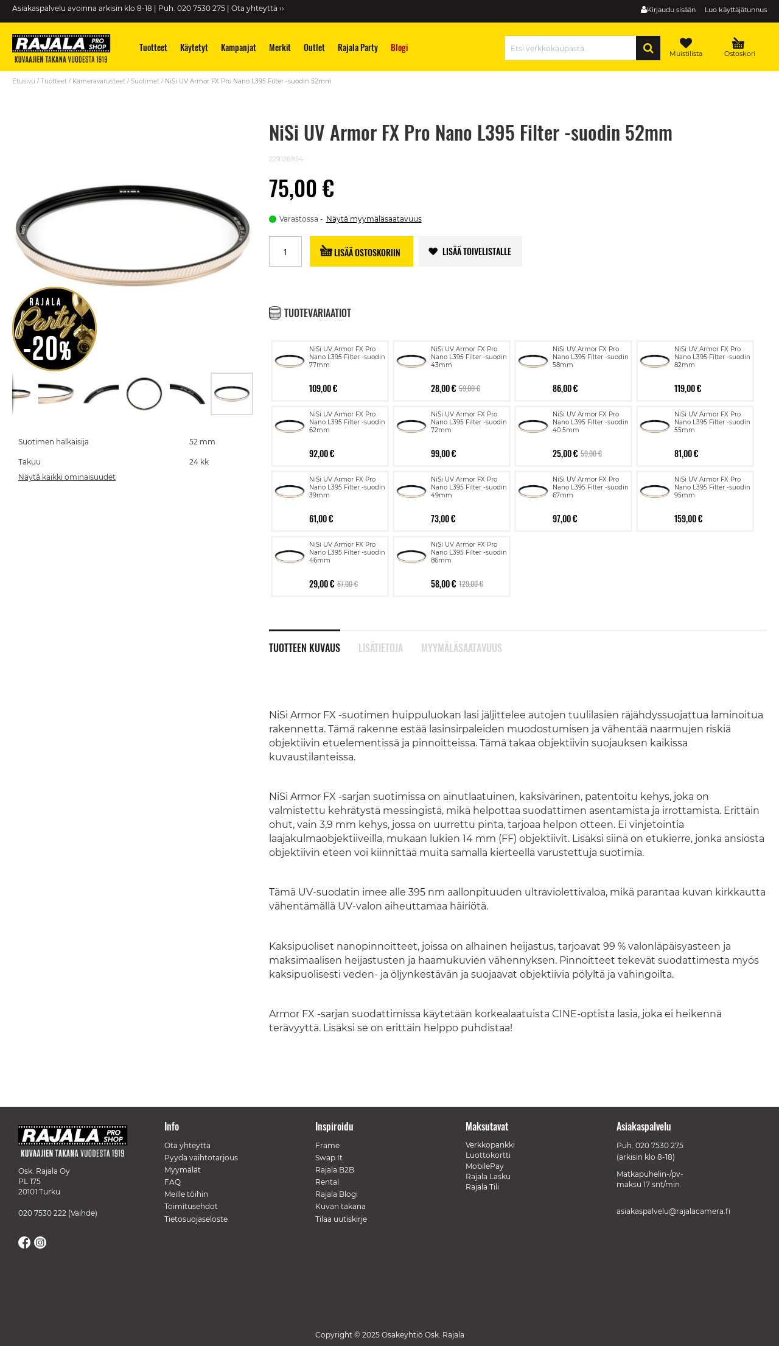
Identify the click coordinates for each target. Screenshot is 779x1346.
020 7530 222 (42, 1213)
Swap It (329, 1157)
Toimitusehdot (191, 1206)
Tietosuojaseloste (196, 1219)
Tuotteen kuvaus (304, 646)
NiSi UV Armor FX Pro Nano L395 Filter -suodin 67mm (591, 487)
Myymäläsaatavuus (461, 646)
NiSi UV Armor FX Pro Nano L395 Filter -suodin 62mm (347, 422)
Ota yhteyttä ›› (257, 8)
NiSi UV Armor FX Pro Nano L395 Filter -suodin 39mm (347, 487)
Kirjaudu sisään (671, 9)
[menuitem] (153, 47)
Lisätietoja (380, 646)
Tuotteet (54, 81)
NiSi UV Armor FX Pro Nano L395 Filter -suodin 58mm (591, 357)
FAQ (172, 1182)
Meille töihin (186, 1194)
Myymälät (182, 1169)
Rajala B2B (334, 1169)
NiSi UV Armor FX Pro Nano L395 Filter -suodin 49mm (469, 487)
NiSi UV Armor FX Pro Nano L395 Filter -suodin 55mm (712, 422)
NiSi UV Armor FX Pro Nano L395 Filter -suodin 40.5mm (591, 422)
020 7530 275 (659, 1145)
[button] (57, 393)
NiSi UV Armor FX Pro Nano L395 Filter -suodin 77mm (347, 357)
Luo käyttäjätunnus (736, 9)
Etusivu (23, 81)
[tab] (313, 641)
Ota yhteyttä (187, 1145)
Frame (327, 1145)
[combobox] (573, 48)
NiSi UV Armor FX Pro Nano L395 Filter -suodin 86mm (469, 552)
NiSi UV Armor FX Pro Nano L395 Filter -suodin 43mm (469, 357)
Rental (327, 1182)
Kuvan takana (340, 1206)
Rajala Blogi (336, 1194)
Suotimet (145, 81)
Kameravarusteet (98, 81)
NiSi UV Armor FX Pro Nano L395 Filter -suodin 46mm (347, 552)
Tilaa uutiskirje (341, 1219)
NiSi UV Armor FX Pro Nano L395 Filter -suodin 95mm (712, 487)
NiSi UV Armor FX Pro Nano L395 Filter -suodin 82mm (712, 357)
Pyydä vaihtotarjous (201, 1157)
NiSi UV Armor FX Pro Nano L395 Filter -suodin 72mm (469, 422)
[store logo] (67, 50)
